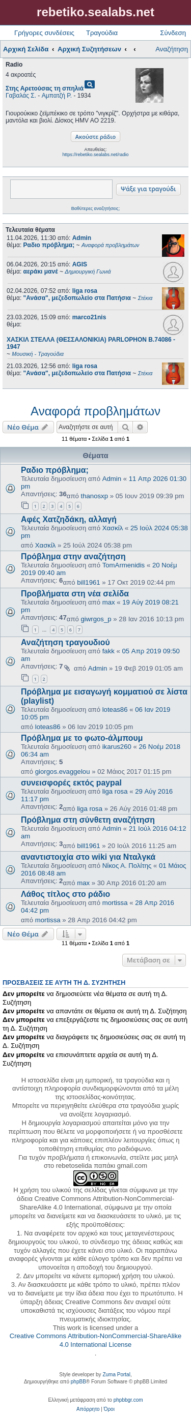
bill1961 (88, 582)
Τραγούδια (102, 33)
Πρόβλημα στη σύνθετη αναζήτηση (88, 820)
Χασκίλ (112, 528)
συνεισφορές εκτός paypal (71, 782)
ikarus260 (116, 746)
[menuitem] (87, 1409)
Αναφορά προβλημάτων (95, 411)
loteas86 (115, 709)
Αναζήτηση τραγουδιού (65, 642)
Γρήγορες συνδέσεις (44, 33)
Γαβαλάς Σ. (21, 95)
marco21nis (89, 317)
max (108, 602)
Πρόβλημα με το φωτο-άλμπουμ (82, 738)
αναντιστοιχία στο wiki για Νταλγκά (88, 857)
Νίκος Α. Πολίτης (127, 865)
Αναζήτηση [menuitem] (171, 49)
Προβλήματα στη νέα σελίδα (75, 593)
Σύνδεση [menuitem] (173, 33)
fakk (108, 651)
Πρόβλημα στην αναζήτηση (73, 556)
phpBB (78, 1381)
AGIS (79, 264)
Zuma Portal (116, 1374)
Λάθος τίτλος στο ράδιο (65, 894)
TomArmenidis (123, 565)
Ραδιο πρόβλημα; (55, 470)
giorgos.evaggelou (62, 771)
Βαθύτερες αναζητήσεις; (95, 208)
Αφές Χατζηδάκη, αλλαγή (69, 519)
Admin (81, 237)
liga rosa (84, 290)
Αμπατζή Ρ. (57, 95)
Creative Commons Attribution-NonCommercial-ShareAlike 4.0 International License (95, 1340)
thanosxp (94, 496)
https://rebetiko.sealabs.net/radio (95, 154)
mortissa (115, 903)
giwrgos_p (96, 619)
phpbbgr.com (128, 1400)
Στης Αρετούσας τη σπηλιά (45, 88)
